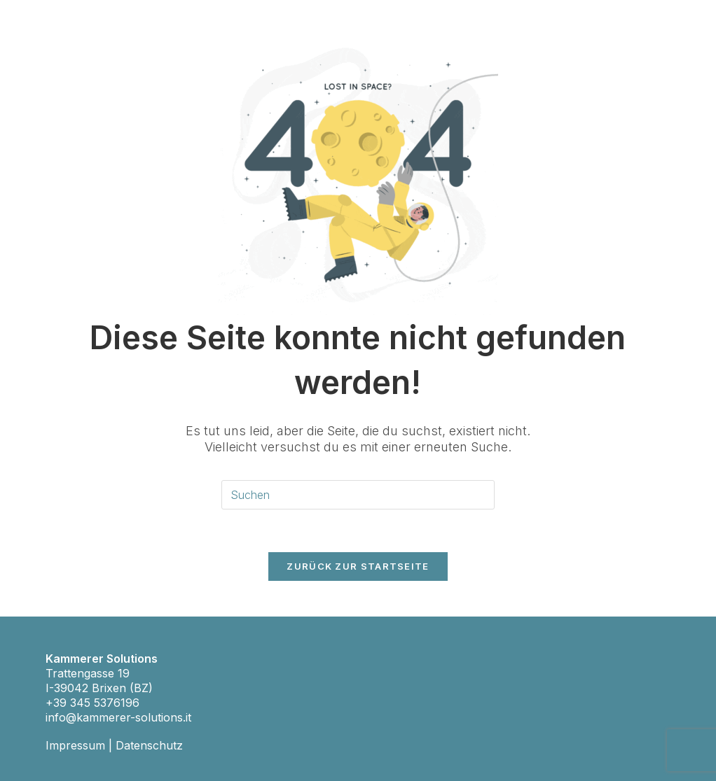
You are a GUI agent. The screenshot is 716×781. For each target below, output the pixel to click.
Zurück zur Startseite (358, 566)
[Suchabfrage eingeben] (358, 495)
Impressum (75, 745)
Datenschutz (149, 745)
